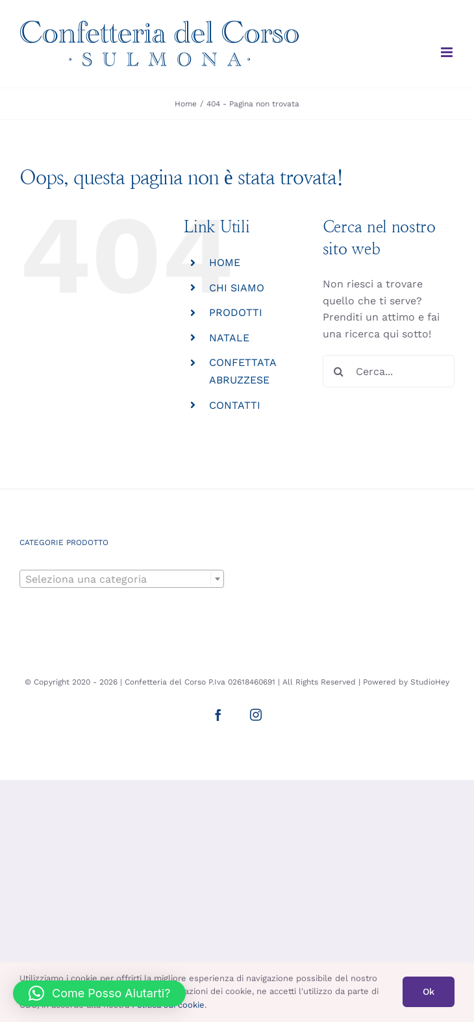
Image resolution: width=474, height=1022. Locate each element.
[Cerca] (339, 371)
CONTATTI (234, 405)
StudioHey (429, 682)
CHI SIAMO (236, 288)
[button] (99, 993)
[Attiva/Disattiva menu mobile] (448, 52)
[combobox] (121, 579)
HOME (224, 262)
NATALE (229, 338)
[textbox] (121, 579)
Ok (428, 991)
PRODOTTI (235, 312)
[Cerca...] (389, 371)
